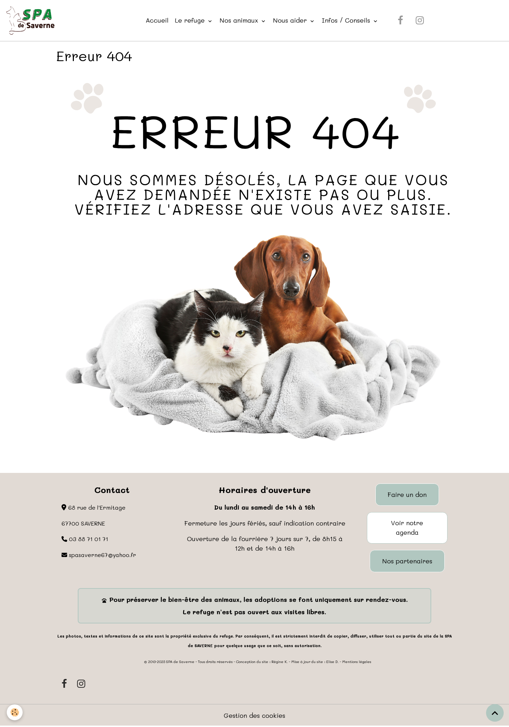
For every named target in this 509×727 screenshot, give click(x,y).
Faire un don (407, 494)
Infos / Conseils (347, 20)
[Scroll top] (495, 713)
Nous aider (291, 20)
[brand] (32, 20)
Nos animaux (240, 20)
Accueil (157, 20)
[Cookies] (15, 712)
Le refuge (191, 20)
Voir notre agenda (407, 528)
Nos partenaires (407, 561)
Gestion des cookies (255, 715)
